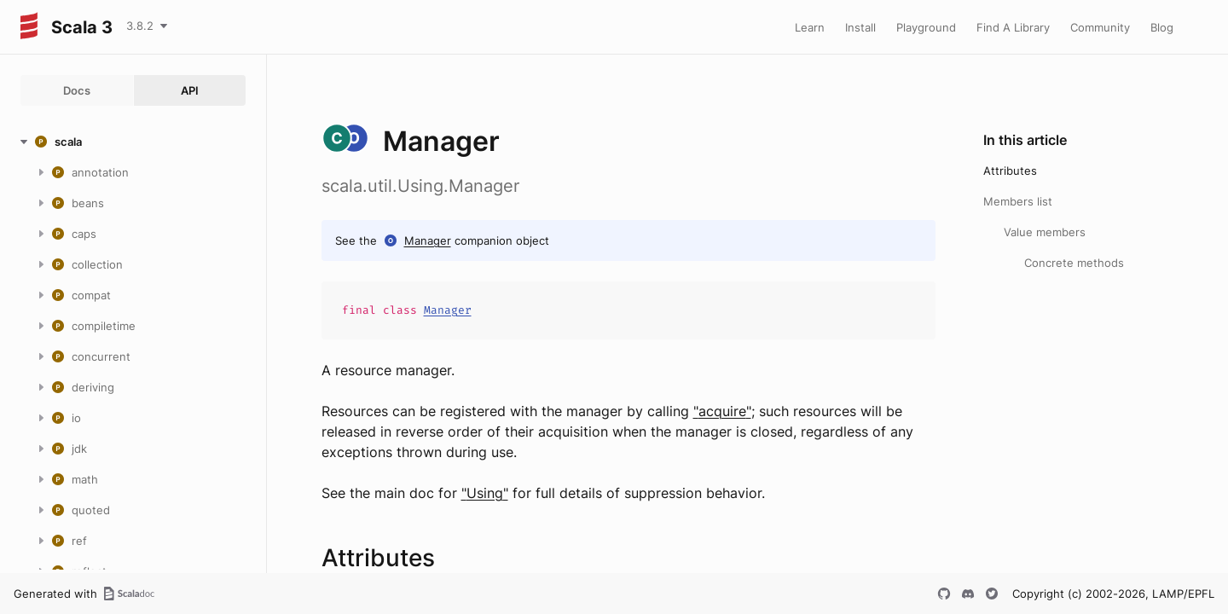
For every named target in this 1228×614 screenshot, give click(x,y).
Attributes (1010, 170)
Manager (427, 240)
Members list (1017, 201)
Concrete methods (1074, 262)
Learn (810, 27)
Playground (926, 27)
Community (1100, 27)
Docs (76, 90)
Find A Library (1013, 27)
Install (860, 27)
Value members (1045, 232)
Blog (1161, 27)
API (190, 90)
